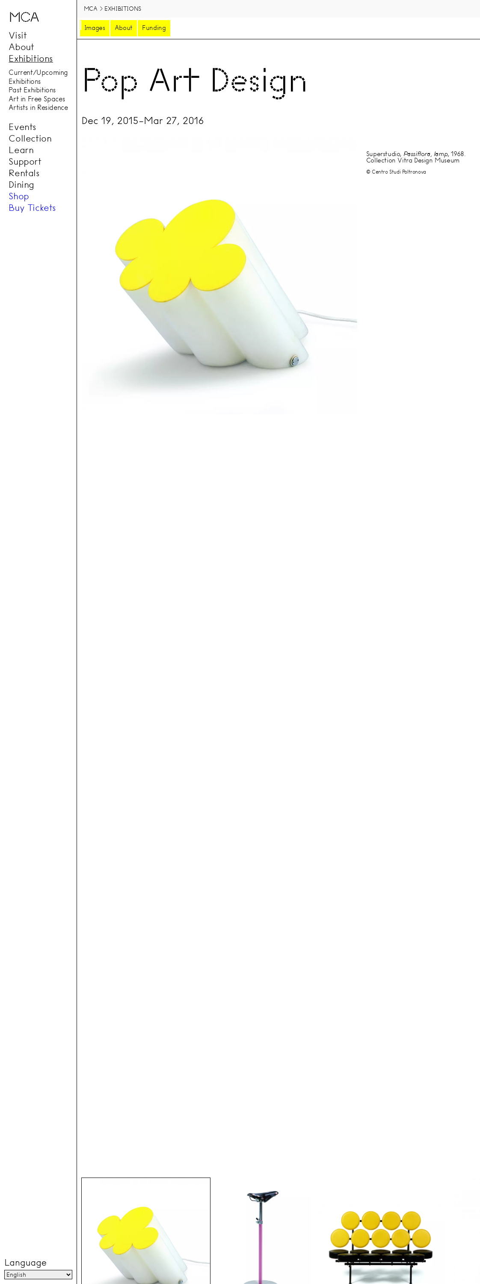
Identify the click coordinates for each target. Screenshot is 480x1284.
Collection (30, 138)
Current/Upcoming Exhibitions (38, 77)
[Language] (38, 1275)
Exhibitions (31, 58)
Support (25, 161)
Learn (21, 150)
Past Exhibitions (32, 90)
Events (22, 127)
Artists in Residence (38, 107)
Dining (21, 184)
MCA (91, 8)
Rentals (24, 173)
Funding (154, 28)
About (21, 47)
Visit (18, 35)
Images (94, 28)
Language (25, 1263)
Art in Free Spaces (37, 98)
